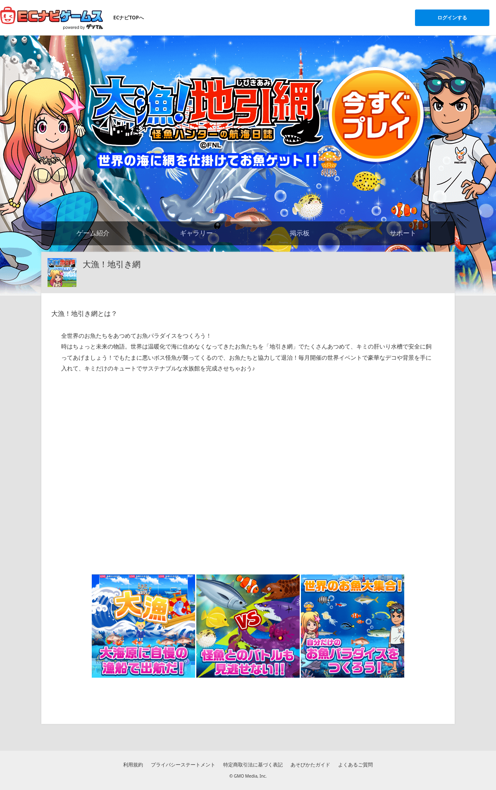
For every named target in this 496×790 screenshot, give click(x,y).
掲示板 (300, 232)
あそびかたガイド (310, 764)
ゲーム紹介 (93, 232)
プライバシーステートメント (183, 764)
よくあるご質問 (355, 764)
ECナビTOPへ (128, 17)
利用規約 (133, 764)
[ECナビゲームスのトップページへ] (51, 18)
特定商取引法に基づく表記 (253, 764)
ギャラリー (196, 232)
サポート (403, 232)
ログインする (452, 17)
